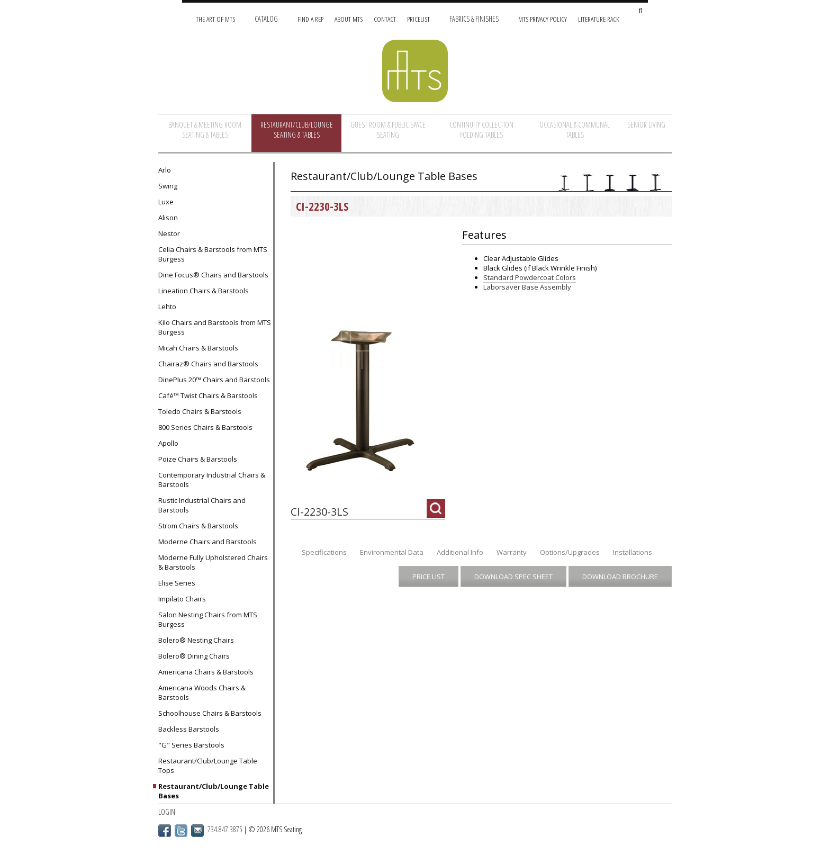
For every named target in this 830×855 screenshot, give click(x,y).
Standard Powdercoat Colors (529, 277)
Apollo (168, 443)
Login (166, 812)
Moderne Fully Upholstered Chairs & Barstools (213, 562)
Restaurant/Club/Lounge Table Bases (213, 790)
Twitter (181, 830)
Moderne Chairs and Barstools (207, 541)
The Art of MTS (215, 19)
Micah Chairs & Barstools (198, 348)
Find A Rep (310, 19)
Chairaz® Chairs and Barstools (208, 363)
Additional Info (460, 552)
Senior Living (646, 125)
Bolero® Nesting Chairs (196, 640)
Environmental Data (391, 552)
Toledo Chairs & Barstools (199, 411)
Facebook (164, 830)
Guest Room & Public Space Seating (388, 130)
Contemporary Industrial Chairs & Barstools (211, 479)
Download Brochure (620, 576)
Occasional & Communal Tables (574, 130)
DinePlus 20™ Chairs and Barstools (214, 379)
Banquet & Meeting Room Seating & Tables (204, 130)
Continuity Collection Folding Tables (481, 130)
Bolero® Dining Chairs (194, 656)
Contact (385, 19)
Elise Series (176, 583)
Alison (168, 217)
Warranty (512, 552)
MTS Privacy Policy (542, 19)
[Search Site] (640, 11)
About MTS (349, 19)
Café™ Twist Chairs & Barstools (208, 395)
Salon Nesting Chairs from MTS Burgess (207, 619)
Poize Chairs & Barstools (197, 459)
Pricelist (418, 19)
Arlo (164, 170)
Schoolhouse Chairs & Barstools (209, 713)
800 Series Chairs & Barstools (205, 427)
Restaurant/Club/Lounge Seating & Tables (296, 130)
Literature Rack (598, 19)
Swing (167, 186)
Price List (428, 576)
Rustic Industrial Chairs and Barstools (202, 505)
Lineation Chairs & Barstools (203, 290)
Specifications (324, 552)
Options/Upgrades (570, 552)
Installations (632, 552)
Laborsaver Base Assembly (527, 287)
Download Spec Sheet (513, 576)
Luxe (166, 201)
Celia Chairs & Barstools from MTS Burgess (212, 254)
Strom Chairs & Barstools (198, 525)
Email (197, 830)
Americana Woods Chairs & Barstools (202, 692)
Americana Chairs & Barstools (206, 672)
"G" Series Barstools (191, 745)
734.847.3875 (225, 829)
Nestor (169, 233)
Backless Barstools (188, 729)
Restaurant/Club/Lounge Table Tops (207, 765)
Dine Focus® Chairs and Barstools (213, 275)
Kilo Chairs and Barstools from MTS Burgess (214, 327)
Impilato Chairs (182, 599)
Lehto (167, 306)
